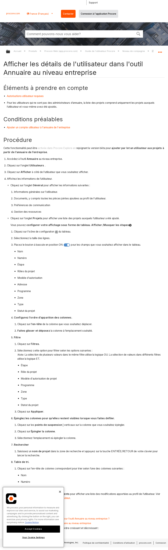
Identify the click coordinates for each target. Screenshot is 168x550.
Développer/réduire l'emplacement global (160, 50)
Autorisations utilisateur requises (25, 96)
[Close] (60, 491)
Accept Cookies (33, 529)
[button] (138, 33)
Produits (33, 51)
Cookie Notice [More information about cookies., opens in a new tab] (32, 522)
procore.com (13, 13)
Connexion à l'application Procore (98, 13)
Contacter (68, 13)
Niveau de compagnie (134, 51)
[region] (33, 517)
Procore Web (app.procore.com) (61, 51)
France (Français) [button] (39, 13)
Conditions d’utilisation (124, 543)
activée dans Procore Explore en (57, 148)
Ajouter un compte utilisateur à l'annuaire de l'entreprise (38, 127)
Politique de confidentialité (96, 543)
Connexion (161, 543)
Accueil (18, 51)
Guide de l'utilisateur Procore (100, 51)
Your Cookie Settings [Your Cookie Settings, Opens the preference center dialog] (33, 537)
